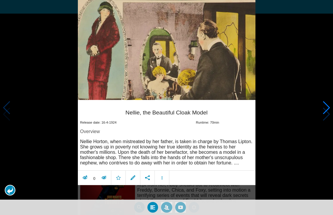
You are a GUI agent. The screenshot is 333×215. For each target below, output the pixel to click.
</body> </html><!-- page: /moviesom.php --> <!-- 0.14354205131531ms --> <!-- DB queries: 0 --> (166, 107)
